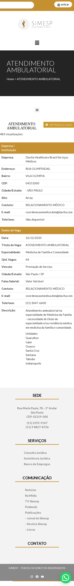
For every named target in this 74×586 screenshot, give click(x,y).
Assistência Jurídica (37, 458)
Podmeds (31, 507)
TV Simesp (32, 501)
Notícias (30, 490)
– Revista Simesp (36, 524)
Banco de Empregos (37, 464)
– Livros (30, 529)
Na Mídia (31, 495)
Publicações (33, 512)
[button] (37, 43)
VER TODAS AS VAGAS (59, 124)
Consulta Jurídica (35, 452)
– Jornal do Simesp (37, 518)
